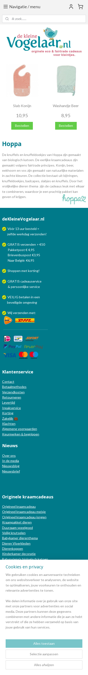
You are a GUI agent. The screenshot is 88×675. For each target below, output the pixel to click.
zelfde (11, 234)
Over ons (9, 456)
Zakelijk (7, 418)
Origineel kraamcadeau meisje (24, 512)
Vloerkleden (21, 543)
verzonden (38, 234)
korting (33, 271)
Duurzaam (9, 528)
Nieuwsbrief (11, 471)
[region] (44, 603)
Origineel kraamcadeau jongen (24, 517)
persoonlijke (20, 287)
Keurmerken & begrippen (20, 434)
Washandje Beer (66, 105)
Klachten (8, 424)
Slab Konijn (22, 105)
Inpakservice (11, 408)
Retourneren (11, 397)
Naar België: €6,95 (21, 260)
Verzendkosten (13, 392)
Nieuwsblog (10, 466)
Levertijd (8, 402)
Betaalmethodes (14, 387)
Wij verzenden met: (22, 313)
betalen (24, 297)
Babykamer (10, 538)
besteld (31, 229)
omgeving (30, 302)
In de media (10, 461)
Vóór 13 (14, 229)
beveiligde (14, 302)
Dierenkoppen (12, 549)
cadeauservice (31, 281)
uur (22, 229)
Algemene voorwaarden (19, 429)
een (37, 297)
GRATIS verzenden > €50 (26, 244)
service (34, 287)
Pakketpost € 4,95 (18, 250)
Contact (8, 382)
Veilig (6, 533)
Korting (7, 413)
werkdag (23, 234)
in (32, 297)
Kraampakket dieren (17, 522)
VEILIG (13, 297)
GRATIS (14, 281)
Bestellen (22, 126)
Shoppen (14, 271)
